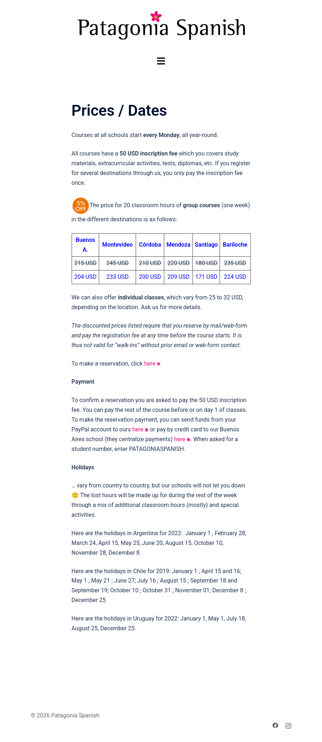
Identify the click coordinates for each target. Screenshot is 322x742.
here (149, 363)
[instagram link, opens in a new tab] (288, 725)
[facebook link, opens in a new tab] (275, 725)
